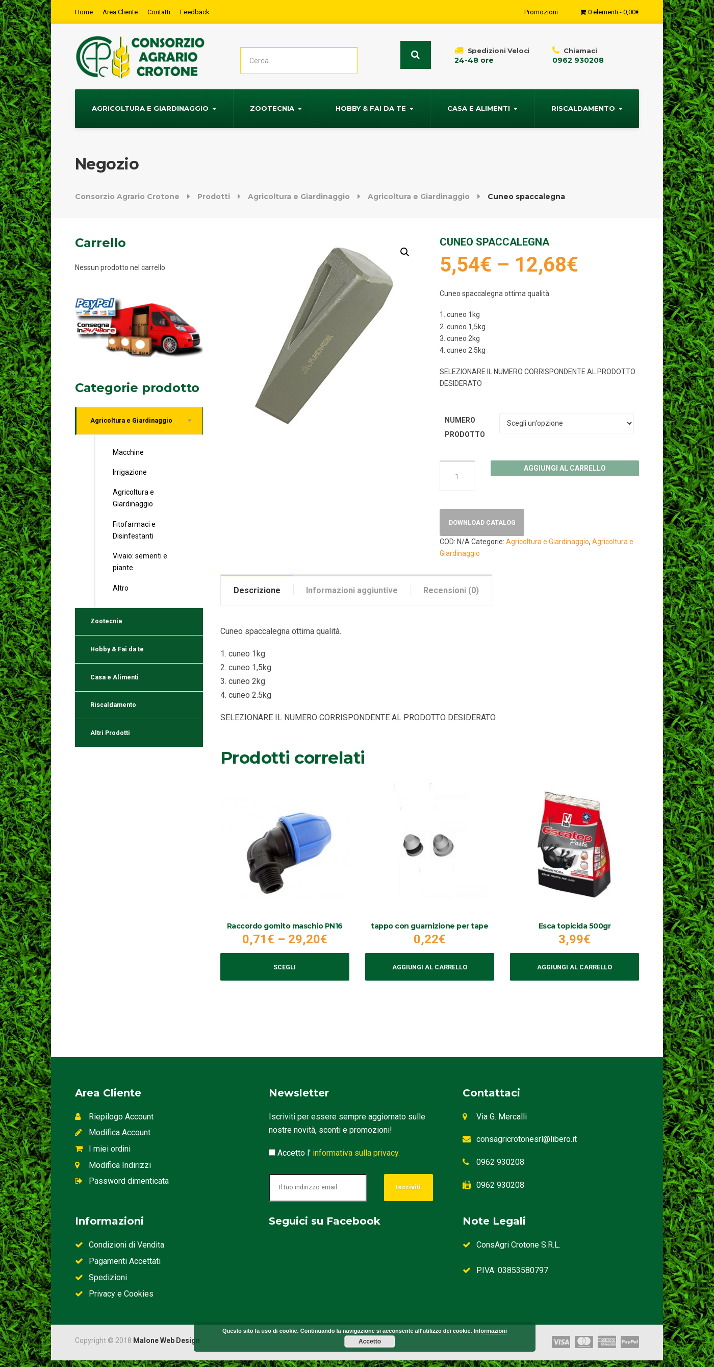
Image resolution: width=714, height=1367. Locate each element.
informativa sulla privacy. (356, 1159)
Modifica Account (112, 1139)
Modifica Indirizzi (113, 1172)
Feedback (195, 12)
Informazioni (490, 1331)
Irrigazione (130, 474)
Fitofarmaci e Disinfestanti (134, 532)
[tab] (257, 591)
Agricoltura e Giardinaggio (150, 107)
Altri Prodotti (114, 750)
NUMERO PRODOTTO (465, 425)
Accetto (370, 1341)
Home (84, 12)
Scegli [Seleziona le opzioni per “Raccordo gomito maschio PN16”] (284, 972)
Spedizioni (101, 1284)
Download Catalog (487, 523)
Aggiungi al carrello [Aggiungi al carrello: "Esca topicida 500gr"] (574, 972)
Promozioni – (547, 12)
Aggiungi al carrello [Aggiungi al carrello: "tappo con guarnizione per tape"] (430, 972)
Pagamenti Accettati (118, 1268)
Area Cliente (120, 12)
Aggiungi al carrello (565, 466)
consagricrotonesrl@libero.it (526, 1146)
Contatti (158, 12)
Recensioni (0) (451, 592)
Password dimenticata (122, 1188)
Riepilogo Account (114, 1123)
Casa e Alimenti (478, 107)
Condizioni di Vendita (119, 1252)
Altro (121, 589)
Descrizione (257, 592)
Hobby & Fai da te (371, 107)
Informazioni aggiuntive (352, 592)
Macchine (128, 454)
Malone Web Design (166, 1347)
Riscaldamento (583, 107)
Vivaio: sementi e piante (140, 564)
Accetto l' (334, 1159)
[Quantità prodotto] (457, 474)
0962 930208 (500, 1169)
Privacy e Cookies (114, 1300)
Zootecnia (272, 107)
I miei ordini (103, 1155)
